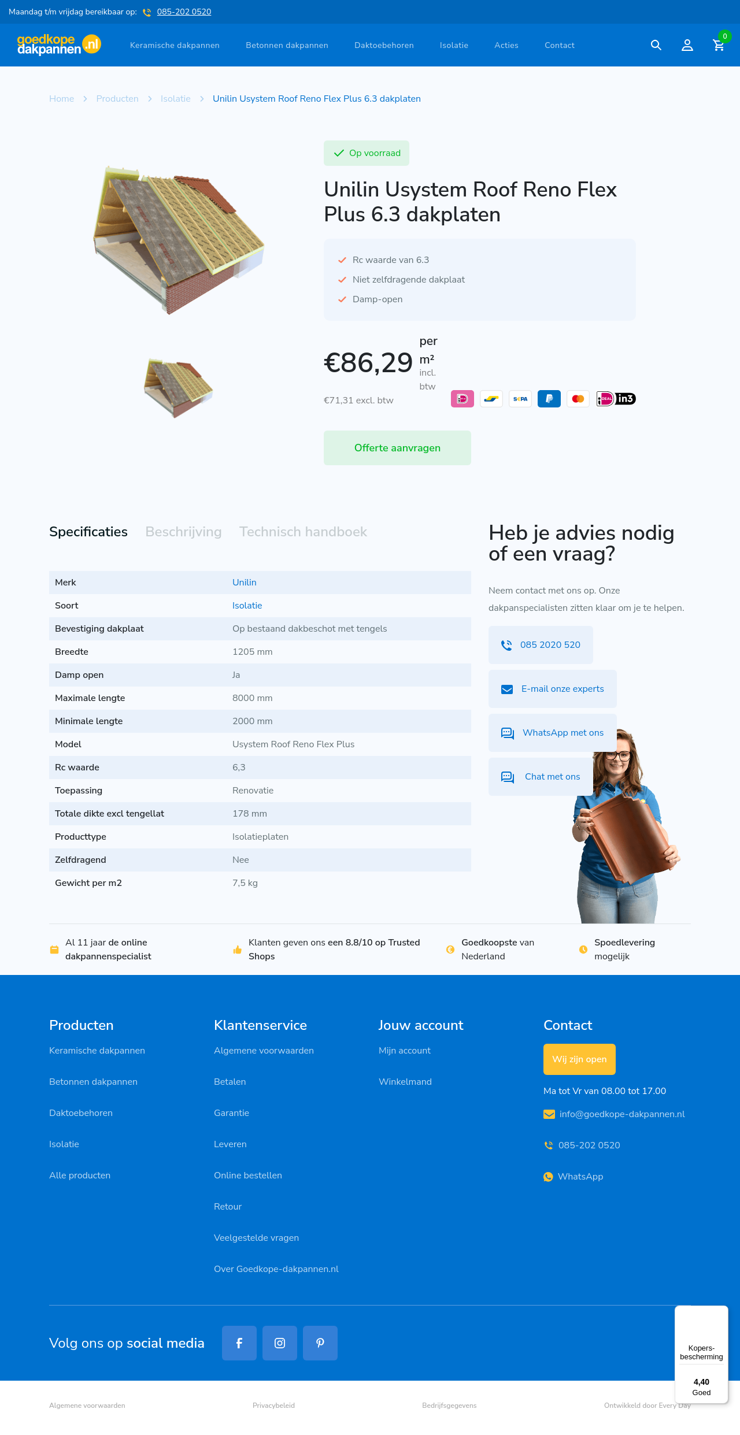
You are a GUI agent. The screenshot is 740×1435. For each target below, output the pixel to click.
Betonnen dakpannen (287, 45)
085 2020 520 (540, 645)
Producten (118, 98)
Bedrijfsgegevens (449, 1405)
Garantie (231, 1113)
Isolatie (454, 45)
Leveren (230, 1144)
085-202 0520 (184, 11)
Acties (506, 45)
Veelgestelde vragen (256, 1238)
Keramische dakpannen (175, 45)
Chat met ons (540, 777)
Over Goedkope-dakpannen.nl (276, 1269)
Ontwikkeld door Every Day (647, 1405)
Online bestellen (248, 1175)
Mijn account (405, 1050)
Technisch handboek (303, 531)
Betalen (230, 1082)
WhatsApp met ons (552, 733)
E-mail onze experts (552, 689)
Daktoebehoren (384, 45)
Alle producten (79, 1175)
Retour (228, 1206)
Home (61, 98)
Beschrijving (183, 531)
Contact (560, 45)
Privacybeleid (274, 1405)
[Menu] (721, 1312)
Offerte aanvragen (397, 448)
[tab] (88, 532)
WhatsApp (573, 1176)
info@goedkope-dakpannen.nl (614, 1114)
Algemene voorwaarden (264, 1050)
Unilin (244, 582)
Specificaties (88, 531)
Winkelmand (405, 1082)
